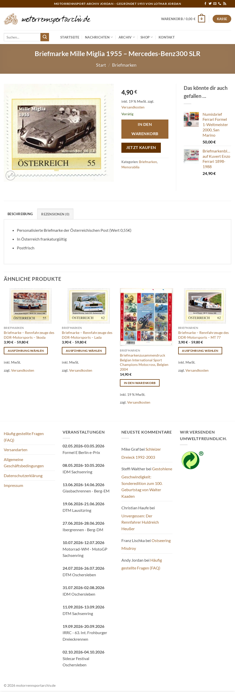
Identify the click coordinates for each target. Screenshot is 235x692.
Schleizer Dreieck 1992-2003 (141, 453)
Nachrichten (99, 37)
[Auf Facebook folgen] (205, 4)
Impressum (13, 485)
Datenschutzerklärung (23, 475)
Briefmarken (124, 65)
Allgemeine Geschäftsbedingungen (24, 462)
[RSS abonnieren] (224, 4)
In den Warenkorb (144, 129)
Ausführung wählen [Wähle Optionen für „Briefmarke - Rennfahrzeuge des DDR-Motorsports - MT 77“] (200, 350)
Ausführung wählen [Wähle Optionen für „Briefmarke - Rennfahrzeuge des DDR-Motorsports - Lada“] (84, 350)
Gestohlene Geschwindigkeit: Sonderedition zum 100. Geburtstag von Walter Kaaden (146, 482)
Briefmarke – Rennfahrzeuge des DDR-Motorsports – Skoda (29, 334)
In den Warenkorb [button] (140, 383)
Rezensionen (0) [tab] (55, 214)
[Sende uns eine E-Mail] (214, 4)
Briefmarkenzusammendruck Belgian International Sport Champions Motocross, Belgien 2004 (144, 362)
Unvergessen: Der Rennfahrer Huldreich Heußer (140, 522)
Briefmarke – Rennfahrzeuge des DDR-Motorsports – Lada (87, 334)
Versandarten (15, 449)
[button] (183, 19)
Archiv (127, 37)
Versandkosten (133, 107)
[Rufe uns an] (219, 4)
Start (101, 65)
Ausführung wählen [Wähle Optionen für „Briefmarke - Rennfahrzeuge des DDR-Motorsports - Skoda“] (26, 350)
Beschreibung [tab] (20, 214)
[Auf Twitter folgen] (210, 4)
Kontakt (167, 37)
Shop (146, 37)
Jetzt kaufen (141, 147)
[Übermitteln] (44, 37)
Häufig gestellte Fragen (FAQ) (24, 436)
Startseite (69, 37)
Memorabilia (130, 167)
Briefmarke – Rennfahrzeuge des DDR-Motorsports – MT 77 (203, 334)
